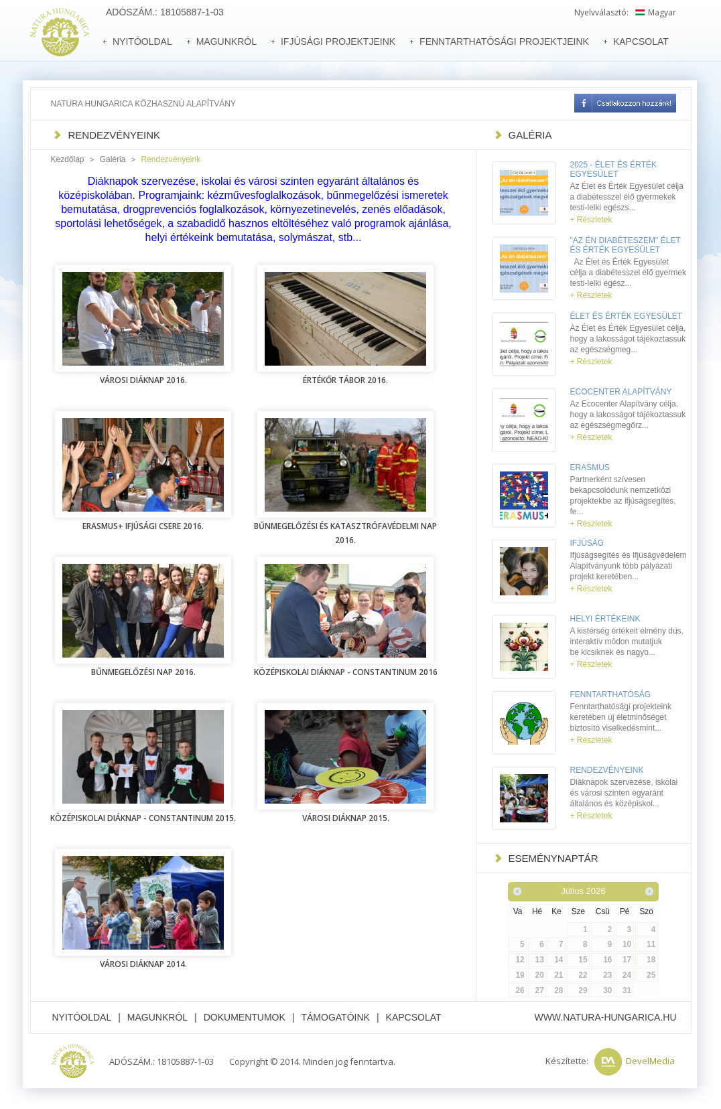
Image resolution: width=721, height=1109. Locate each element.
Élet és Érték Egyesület (626, 316)
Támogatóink (335, 1017)
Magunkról (157, 1017)
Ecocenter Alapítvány (621, 391)
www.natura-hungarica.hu (605, 1017)
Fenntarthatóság (610, 694)
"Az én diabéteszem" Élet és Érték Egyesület (625, 245)
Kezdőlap (67, 159)
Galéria (113, 159)
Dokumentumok (244, 1017)
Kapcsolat (414, 1017)
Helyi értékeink (605, 618)
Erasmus (590, 467)
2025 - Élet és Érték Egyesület (613, 169)
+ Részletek (591, 219)
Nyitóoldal (82, 1017)
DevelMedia (650, 1061)
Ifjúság (587, 543)
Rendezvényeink (607, 770)
